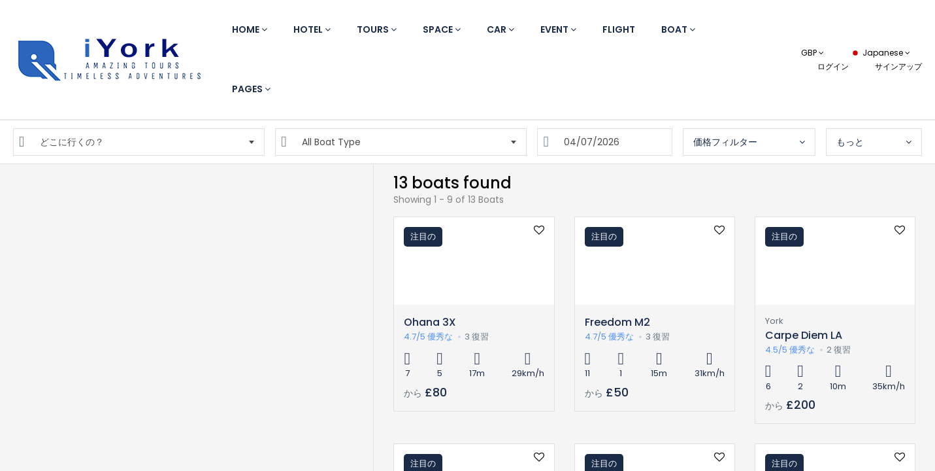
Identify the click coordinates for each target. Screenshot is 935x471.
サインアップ (898, 66)
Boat (678, 29)
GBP (812, 52)
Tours (377, 29)
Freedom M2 (617, 322)
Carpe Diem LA (803, 335)
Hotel (312, 29)
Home (249, 29)
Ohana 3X (430, 322)
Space (442, 29)
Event (558, 29)
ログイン (833, 66)
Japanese (880, 52)
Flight (618, 29)
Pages (251, 89)
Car (500, 29)
